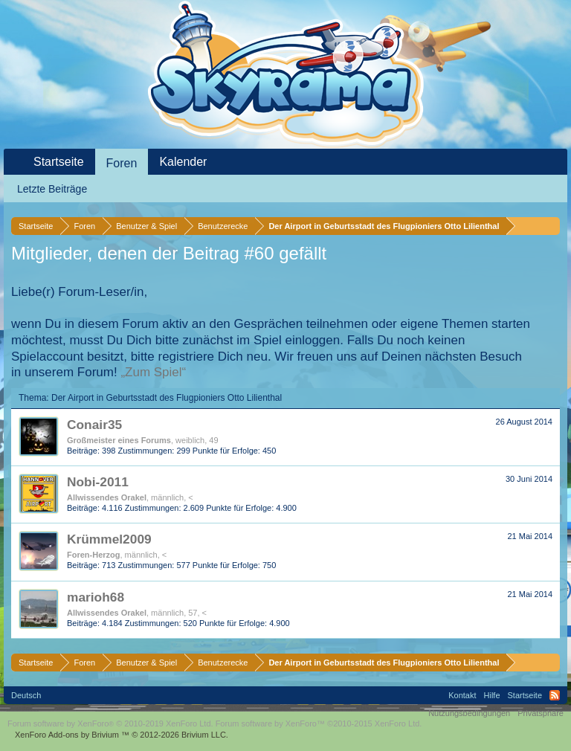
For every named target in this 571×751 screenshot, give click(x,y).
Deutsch (26, 695)
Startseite (58, 161)
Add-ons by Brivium (121, 734)
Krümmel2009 (109, 539)
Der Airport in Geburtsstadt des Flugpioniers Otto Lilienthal (166, 398)
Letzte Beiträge (52, 189)
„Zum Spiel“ (153, 372)
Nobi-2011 (98, 481)
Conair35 (94, 424)
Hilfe (492, 695)
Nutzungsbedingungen (469, 713)
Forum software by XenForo (110, 723)
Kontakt (462, 695)
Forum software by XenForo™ (319, 723)
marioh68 (95, 597)
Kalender (183, 161)
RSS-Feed (554, 695)
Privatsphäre (540, 713)
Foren (122, 163)
